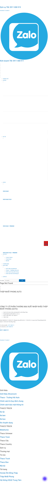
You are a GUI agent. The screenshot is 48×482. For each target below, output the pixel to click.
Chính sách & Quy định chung (11, 401)
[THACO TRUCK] (27, 257)
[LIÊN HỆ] (25, 276)
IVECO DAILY (6, 191)
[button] (24, 76)
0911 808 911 (11, 325)
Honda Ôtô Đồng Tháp (9, 473)
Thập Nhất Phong (7, 477)
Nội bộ (2, 466)
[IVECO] (25, 183)
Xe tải (2, 412)
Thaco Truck (5, 459)
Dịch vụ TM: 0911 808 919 (10, 7)
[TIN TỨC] (25, 255)
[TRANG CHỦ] (25, 79)
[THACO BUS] (27, 259)
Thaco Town (5, 437)
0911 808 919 (10, 326)
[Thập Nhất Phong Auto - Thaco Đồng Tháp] (11, 299)
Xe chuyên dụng (6, 423)
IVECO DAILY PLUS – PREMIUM (10, 252)
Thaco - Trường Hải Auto (10, 397)
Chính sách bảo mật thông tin (11, 405)
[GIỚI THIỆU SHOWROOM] (27, 268)
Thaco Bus (4, 462)
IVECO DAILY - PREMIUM (8, 226)
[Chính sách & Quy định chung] (27, 272)
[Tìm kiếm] (22, 280)
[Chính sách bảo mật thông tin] (27, 273)
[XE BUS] (25, 81)
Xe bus (2, 419)
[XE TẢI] (25, 137)
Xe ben (2, 415)
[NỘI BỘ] (27, 261)
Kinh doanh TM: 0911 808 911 (12, 61)
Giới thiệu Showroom (8, 394)
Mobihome (4, 430)
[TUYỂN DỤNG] (25, 264)
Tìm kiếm (2, 280)
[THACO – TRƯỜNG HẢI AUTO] (27, 270)
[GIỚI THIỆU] (25, 266)
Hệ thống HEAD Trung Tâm (10, 480)
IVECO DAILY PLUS (7, 199)
